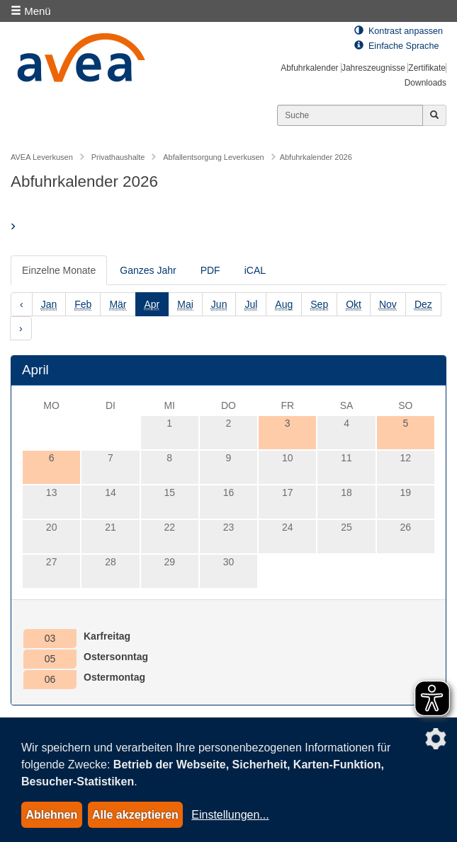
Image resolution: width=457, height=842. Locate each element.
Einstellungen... (230, 815)
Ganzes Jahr (148, 270)
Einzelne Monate (59, 270)
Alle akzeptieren (135, 815)
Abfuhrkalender (309, 68)
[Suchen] (350, 115)
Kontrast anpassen (398, 31)
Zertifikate (427, 68)
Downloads (425, 83)
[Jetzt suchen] (434, 115)
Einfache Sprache (396, 46)
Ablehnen (51, 815)
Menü (31, 11)
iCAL (255, 270)
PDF (210, 270)
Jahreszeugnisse (373, 68)
